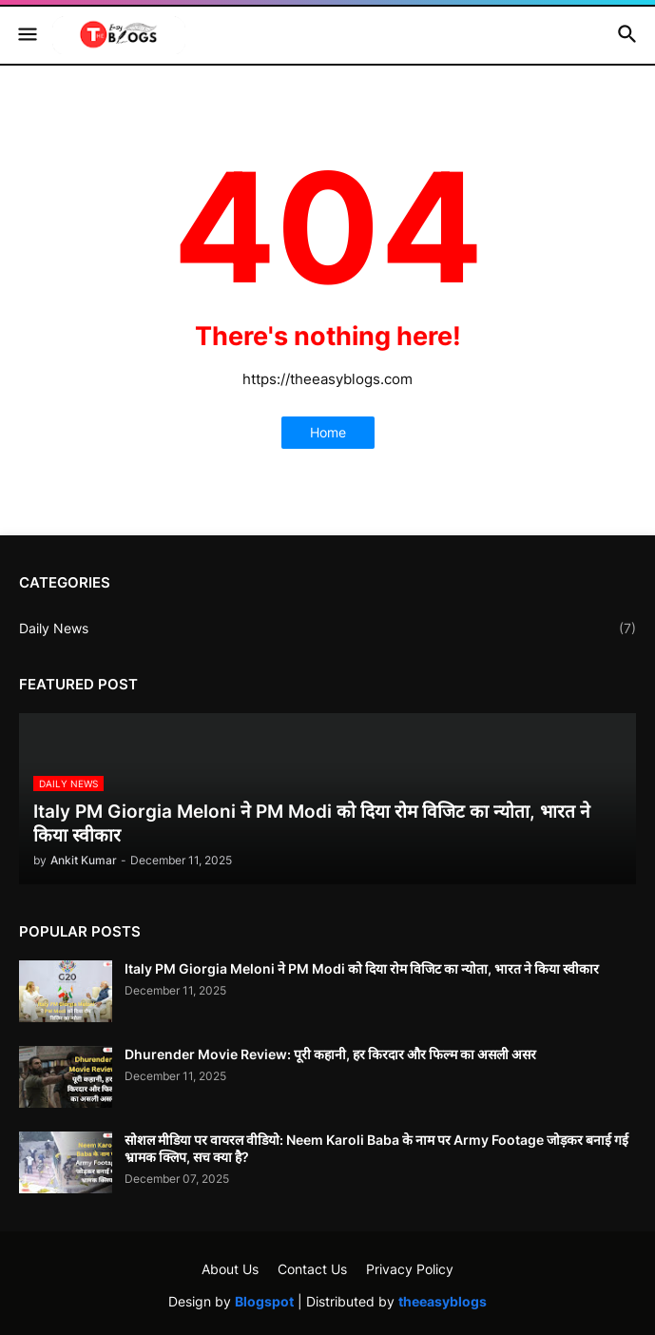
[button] (26, 35)
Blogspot (264, 1301)
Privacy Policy (409, 1269)
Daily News (327, 628)
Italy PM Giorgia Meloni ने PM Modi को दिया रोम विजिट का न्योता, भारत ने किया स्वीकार (362, 968)
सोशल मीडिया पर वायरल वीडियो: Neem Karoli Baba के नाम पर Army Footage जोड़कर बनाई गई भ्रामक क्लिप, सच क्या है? (376, 1148)
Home (328, 432)
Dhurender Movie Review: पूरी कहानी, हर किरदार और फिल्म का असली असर (330, 1054)
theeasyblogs (442, 1301)
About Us (230, 1269)
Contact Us (312, 1269)
